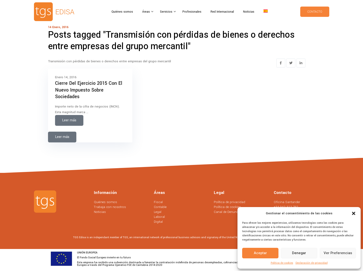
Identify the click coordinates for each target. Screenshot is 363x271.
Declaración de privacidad (312, 263)
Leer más (69, 120)
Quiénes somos (122, 12)
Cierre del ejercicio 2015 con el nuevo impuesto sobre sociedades (88, 90)
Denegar (299, 253)
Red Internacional (222, 12)
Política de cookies (282, 263)
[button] (353, 213)
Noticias (248, 12)
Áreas (146, 12)
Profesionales (191, 12)
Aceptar (260, 253)
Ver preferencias (338, 253)
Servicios (166, 12)
